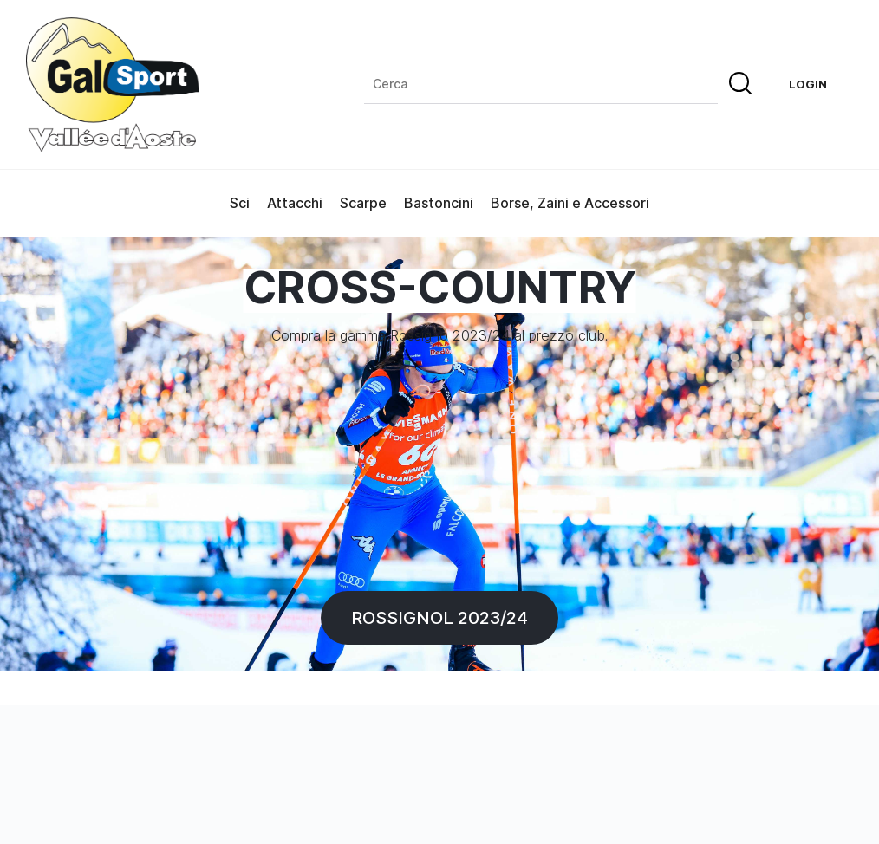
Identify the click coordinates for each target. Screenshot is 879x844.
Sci (240, 202)
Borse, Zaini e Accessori (570, 202)
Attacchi (294, 202)
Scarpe (363, 202)
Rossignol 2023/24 (439, 617)
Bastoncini (438, 202)
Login (808, 84)
